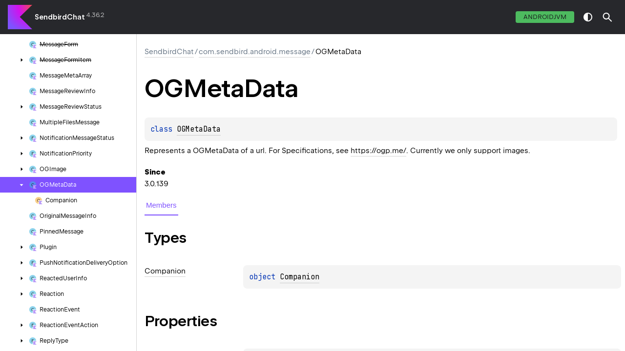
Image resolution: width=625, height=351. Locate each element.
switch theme (588, 17)
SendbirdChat (60, 17)
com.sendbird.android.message (255, 51)
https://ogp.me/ (378, 150)
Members (161, 205)
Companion (299, 277)
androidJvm (544, 16)
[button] (607, 17)
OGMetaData (199, 129)
